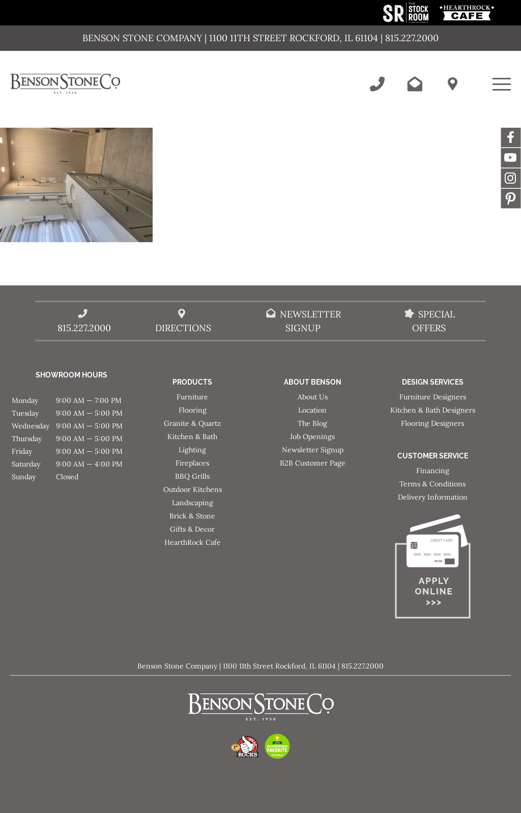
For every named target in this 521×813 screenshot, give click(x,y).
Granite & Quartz (192, 423)
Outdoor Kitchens (192, 489)
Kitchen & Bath (192, 436)
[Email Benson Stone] (414, 84)
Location (312, 410)
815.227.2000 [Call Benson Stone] (84, 328)
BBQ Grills (192, 476)
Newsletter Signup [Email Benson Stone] (310, 321)
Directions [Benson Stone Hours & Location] (183, 328)
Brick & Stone (192, 515)
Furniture (192, 396)
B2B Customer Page (312, 463)
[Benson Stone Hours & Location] (452, 84)
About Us (313, 396)
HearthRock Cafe (192, 542)
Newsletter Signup (312, 449)
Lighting (192, 449)
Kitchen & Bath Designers (432, 410)
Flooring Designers (432, 423)
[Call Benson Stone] (377, 84)
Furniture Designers (432, 396)
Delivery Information (433, 497)
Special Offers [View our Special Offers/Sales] (433, 321)
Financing (432, 470)
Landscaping (192, 502)
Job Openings (312, 436)
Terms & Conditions (432, 483)
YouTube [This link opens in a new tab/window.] (511, 158)
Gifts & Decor (192, 529)
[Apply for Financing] (432, 568)
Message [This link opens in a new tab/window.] (511, 198)
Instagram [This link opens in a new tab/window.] (511, 178)
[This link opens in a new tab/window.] (406, 20)
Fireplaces (192, 463)
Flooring (193, 410)
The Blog (312, 423)
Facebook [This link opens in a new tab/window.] (511, 137)
